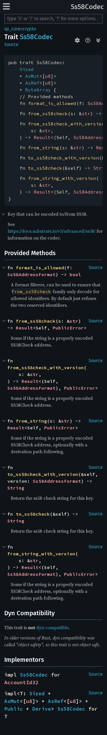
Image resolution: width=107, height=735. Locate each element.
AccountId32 (21, 682)
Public (13, 708)
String (15, 488)
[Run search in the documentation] (53, 19)
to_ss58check (45, 168)
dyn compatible (52, 627)
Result (42, 137)
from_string (43, 147)
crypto (29, 29)
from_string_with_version (62, 178)
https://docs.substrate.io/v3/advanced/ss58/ (51, 231)
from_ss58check (48, 113)
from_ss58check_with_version (66, 124)
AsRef (32, 83)
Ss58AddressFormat (31, 274)
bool (75, 274)
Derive (41, 708)
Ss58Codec (87, 7)
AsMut (32, 76)
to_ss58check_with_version (63, 158)
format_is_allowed (52, 103)
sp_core (12, 29)
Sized (27, 69)
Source (11, 44)
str (86, 113)
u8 (48, 76)
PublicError (68, 328)
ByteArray (38, 90)
